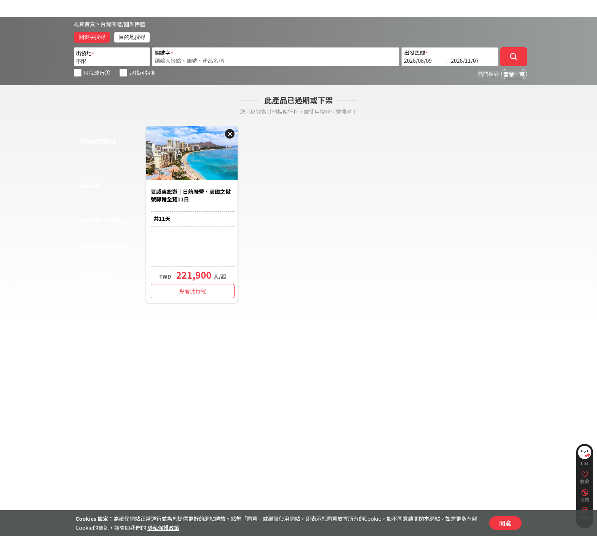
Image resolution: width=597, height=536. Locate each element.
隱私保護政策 (163, 527)
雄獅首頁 (84, 24)
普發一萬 (514, 74)
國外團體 (134, 24)
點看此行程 (192, 291)
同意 (505, 523)
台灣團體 (111, 24)
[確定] (513, 56)
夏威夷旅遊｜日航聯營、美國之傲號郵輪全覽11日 (191, 195)
